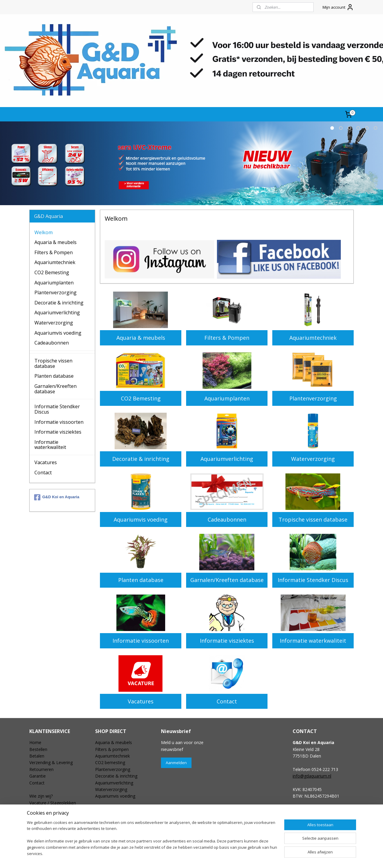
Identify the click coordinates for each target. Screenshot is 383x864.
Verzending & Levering (51, 762)
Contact (227, 701)
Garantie (37, 776)
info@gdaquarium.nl (312, 776)
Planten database (140, 579)
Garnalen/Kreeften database (226, 579)
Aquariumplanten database (121, 823)
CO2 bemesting (110, 762)
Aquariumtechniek (313, 337)
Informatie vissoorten (141, 640)
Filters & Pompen (226, 337)
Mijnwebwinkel (256, 853)
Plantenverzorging (313, 398)
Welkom (43, 232)
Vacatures (140, 701)
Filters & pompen (112, 749)
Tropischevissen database (120, 816)
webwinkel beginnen (204, 853)
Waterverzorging (313, 458)
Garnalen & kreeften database (124, 829)
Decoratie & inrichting (140, 458)
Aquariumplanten (226, 398)
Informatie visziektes (227, 640)
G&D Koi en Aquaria (56, 497)
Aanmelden (176, 762)
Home (35, 742)
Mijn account (338, 7)
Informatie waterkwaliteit (313, 640)
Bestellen (38, 749)
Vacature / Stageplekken (52, 803)
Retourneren (41, 769)
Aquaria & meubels (140, 337)
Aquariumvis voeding (141, 519)
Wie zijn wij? (41, 796)
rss (181, 853)
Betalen (36, 756)
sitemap (168, 853)
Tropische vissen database (313, 519)
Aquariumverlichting (226, 458)
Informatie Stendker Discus (313, 579)
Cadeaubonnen (226, 519)
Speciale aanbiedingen (116, 809)
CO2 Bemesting (140, 398)
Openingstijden (43, 809)
